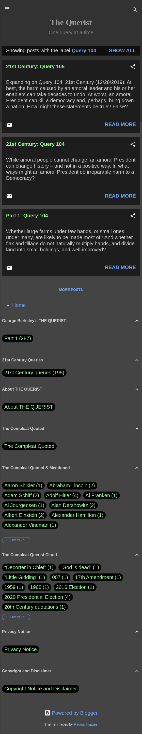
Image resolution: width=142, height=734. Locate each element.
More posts (71, 290)
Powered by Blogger (71, 713)
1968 (36, 587)
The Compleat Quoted (29, 446)
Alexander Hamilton (77, 515)
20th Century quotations (31, 607)
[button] (133, 67)
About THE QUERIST (28, 407)
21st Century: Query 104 (35, 144)
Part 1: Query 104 (27, 215)
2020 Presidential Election (33, 597)
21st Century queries (27, 372)
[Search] (135, 10)
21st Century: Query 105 (35, 66)
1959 (10, 587)
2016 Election (71, 587)
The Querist (71, 22)
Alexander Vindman (30, 525)
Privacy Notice (20, 649)
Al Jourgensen (24, 505)
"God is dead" (76, 567)
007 (56, 577)
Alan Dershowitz (73, 505)
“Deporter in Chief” (25, 567)
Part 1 (17, 338)
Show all (122, 50)
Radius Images (85, 724)
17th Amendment (94, 577)
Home (19, 305)
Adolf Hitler (62, 495)
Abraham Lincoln (72, 485)
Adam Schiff (21, 495)
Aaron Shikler (23, 485)
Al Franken (101, 495)
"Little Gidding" (21, 577)
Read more (120, 124)
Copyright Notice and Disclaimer (40, 688)
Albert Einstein (24, 515)
